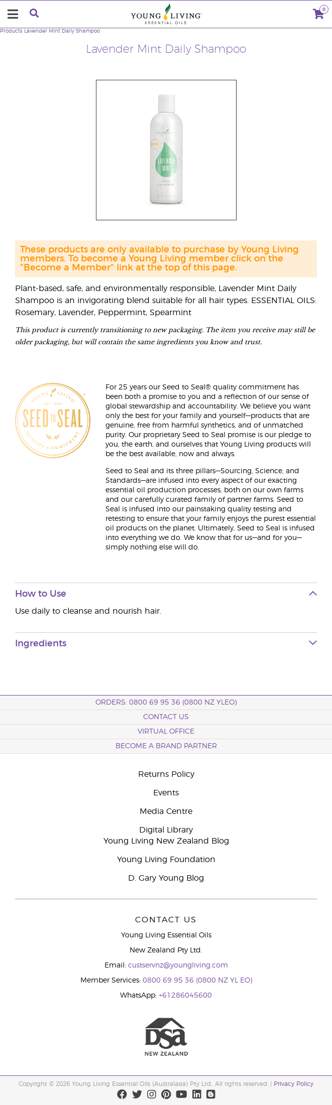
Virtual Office (166, 731)
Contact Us (166, 717)
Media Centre (166, 811)
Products (11, 31)
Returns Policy (166, 774)
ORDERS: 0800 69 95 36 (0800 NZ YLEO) (166, 702)
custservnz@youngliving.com (178, 965)
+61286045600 (185, 995)
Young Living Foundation (166, 860)
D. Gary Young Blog (166, 878)
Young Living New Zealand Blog (166, 841)
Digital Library (166, 830)
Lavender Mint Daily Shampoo (62, 31)
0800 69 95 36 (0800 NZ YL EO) (197, 980)
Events (166, 793)
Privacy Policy (293, 1084)
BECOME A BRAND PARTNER (166, 746)
